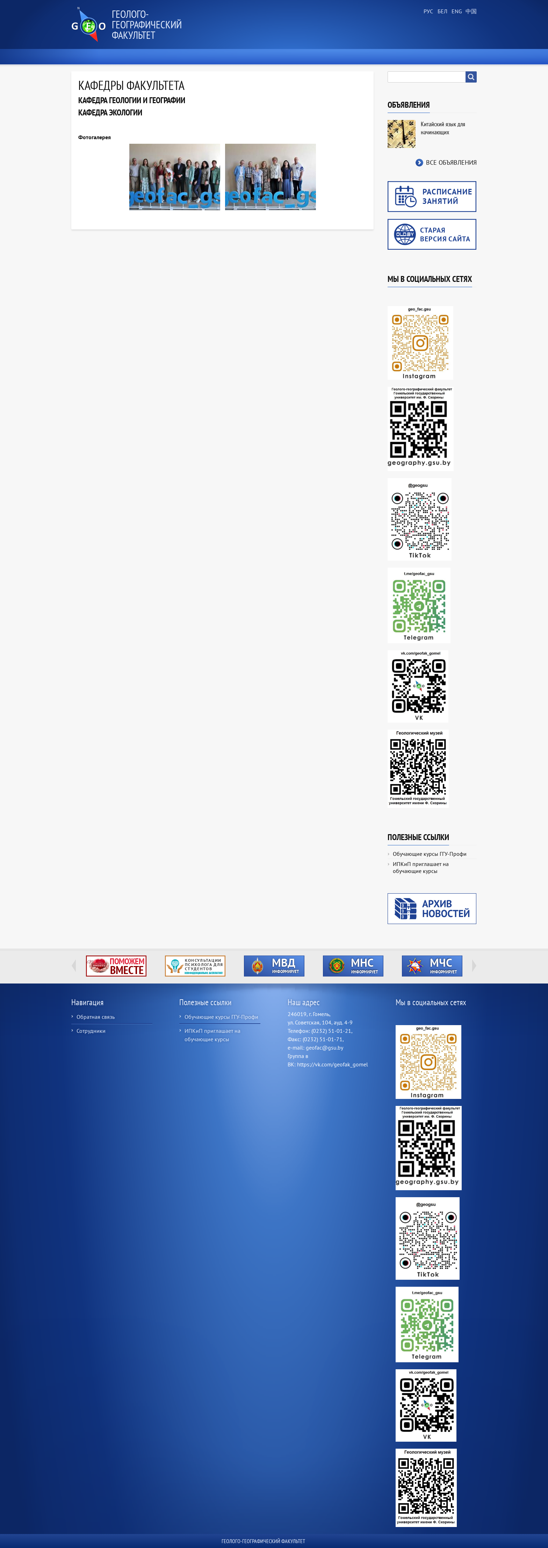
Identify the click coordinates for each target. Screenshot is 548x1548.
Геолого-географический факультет (147, 24)
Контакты (460, 57)
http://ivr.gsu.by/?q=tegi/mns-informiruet (353, 966)
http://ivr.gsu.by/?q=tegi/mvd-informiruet (274, 966)
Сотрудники (91, 1030)
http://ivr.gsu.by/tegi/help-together (116, 966)
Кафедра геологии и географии (131, 100)
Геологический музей (364, 57)
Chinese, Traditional (470, 11)
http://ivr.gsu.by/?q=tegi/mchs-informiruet (432, 966)
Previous (73, 965)
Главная (85, 57)
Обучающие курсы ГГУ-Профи (430, 853)
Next (474, 965)
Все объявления (451, 162)
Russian (428, 11)
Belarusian (442, 11)
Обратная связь (96, 1016)
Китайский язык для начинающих (443, 128)
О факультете (127, 57)
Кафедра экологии (110, 112)
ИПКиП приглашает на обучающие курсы (421, 867)
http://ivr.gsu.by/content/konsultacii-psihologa (195, 966)
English (456, 11)
